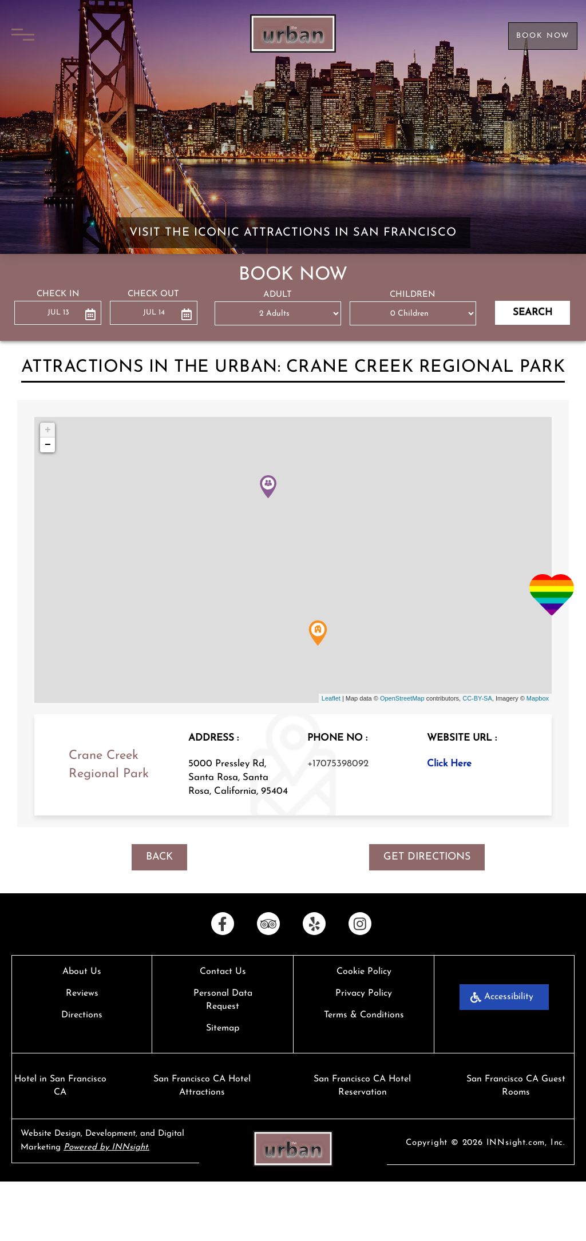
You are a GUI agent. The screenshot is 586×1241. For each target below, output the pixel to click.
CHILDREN (412, 295)
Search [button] (532, 312)
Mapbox (537, 698)
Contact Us (223, 971)
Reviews (82, 993)
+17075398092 (338, 764)
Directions (81, 1015)
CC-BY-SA (477, 698)
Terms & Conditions (364, 1015)
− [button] (48, 445)
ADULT (277, 295)
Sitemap (222, 1028)
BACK (159, 857)
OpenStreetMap (402, 698)
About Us (81, 971)
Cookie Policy (363, 971)
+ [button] (48, 430)
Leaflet (331, 698)
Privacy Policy (363, 993)
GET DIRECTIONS (426, 857)
